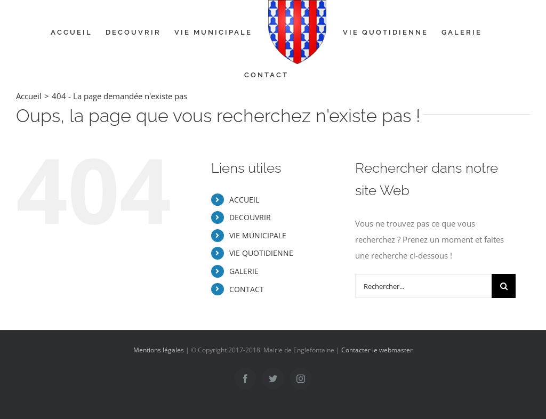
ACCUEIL (244, 200)
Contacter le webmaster (377, 349)
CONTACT (246, 289)
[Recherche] (504, 286)
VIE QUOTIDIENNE (261, 253)
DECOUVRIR (250, 217)
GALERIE (244, 271)
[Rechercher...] (423, 286)
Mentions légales (158, 349)
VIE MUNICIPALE (257, 235)
